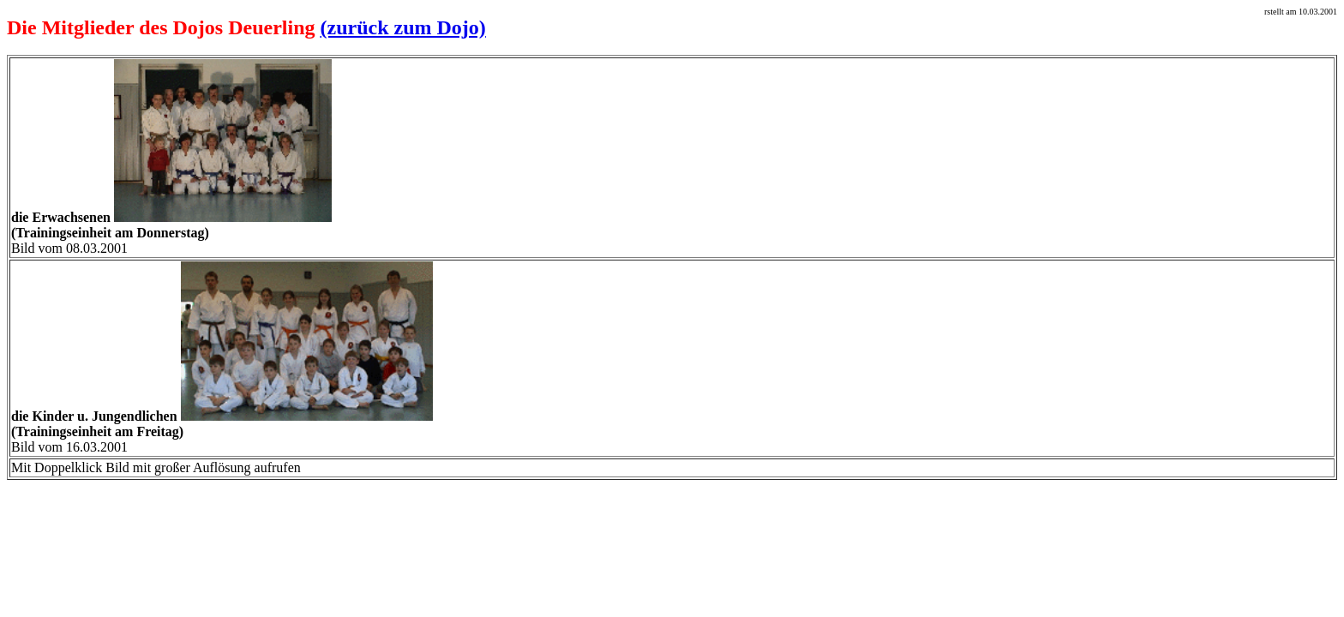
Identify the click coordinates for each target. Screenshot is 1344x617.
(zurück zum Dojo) (403, 27)
